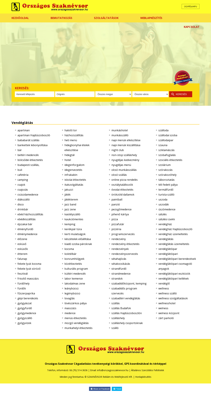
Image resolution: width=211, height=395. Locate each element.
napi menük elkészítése (125, 140)
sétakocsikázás (120, 264)
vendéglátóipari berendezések (177, 259)
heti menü (70, 140)
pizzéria (116, 229)
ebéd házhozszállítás (30, 214)
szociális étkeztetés (170, 160)
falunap (22, 259)
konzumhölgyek (74, 259)
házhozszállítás (73, 135)
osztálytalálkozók (122, 184)
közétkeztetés (73, 264)
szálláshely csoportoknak (127, 323)
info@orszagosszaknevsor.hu (112, 370)
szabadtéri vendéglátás (125, 298)
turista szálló (166, 194)
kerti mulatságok (75, 234)
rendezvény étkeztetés (125, 244)
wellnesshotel (166, 303)
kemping (69, 224)
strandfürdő (118, 268)
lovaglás (69, 298)
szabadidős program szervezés (124, 291)
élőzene (22, 239)
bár (19, 150)
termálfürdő (165, 189)
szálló (115, 328)
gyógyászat (24, 303)
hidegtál (69, 155)
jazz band (70, 204)
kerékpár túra (73, 229)
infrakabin (70, 175)
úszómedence (166, 209)
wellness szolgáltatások (173, 298)
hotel (67, 160)
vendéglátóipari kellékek (173, 278)
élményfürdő (25, 229)
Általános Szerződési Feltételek (147, 370)
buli (19, 170)
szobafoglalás (167, 155)
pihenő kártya (120, 214)
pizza (114, 219)
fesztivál (22, 273)
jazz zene (70, 209)
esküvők (22, 249)
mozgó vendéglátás (76, 323)
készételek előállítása (77, 239)
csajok (21, 184)
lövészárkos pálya (75, 303)
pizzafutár (117, 224)
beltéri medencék (28, 155)
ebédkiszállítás (26, 219)
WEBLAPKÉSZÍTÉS (151, 18)
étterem (22, 254)
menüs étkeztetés (75, 318)
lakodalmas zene (74, 283)
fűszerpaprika (26, 293)
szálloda (163, 130)
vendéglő (164, 283)
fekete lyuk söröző (29, 268)
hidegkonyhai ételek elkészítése (77, 147)
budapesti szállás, (28, 165)
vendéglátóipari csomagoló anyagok (175, 266)
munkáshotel (119, 130)
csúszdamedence (27, 194)
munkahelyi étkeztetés (78, 328)
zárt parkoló (166, 318)
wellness (163, 288)
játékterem (71, 199)
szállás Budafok (121, 308)
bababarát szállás (28, 140)
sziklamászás (166, 150)
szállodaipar (165, 140)
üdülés (162, 214)
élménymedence (27, 234)
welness (163, 308)
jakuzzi (68, 189)
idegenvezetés (73, 170)
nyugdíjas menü (121, 165)
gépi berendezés (27, 298)
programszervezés (123, 234)
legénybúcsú (72, 293)
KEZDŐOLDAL (20, 18)
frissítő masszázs (28, 278)
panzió (115, 204)
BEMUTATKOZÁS (61, 18)
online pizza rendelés (124, 180)
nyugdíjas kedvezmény (125, 160)
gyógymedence (26, 313)
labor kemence (73, 278)
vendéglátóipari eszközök (174, 273)
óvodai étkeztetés (122, 189)
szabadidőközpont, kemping (129, 283)
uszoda (162, 199)
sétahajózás (118, 259)
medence (69, 313)
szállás (115, 303)
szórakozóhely (167, 175)
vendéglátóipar (167, 249)
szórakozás (165, 170)
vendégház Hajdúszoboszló (175, 229)
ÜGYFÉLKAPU (190, 6)
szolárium (164, 165)
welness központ (168, 313)
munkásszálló (119, 135)
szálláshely (118, 318)
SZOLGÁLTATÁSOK (106, 18)
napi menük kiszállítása (125, 145)
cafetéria (22, 175)
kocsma (69, 249)
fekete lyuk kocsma (29, 264)
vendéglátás (165, 239)
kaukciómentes (73, 219)
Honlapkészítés (143, 376)
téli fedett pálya (168, 184)
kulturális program (76, 268)
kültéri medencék (75, 273)
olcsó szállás (119, 175)
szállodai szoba (167, 135)
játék (67, 194)
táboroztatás (166, 180)
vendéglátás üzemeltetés (173, 244)
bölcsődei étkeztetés (30, 160)
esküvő (21, 244)
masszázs (70, 308)
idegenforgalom (74, 165)
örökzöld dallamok (122, 194)
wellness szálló (167, 293)
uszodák (163, 204)
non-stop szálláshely (124, 155)
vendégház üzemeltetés (173, 234)
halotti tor (70, 130)
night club (117, 150)
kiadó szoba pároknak (78, 244)
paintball (116, 199)
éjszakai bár (24, 224)
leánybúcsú (71, 288)
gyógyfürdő (24, 308)
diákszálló (23, 199)
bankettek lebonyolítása (32, 145)
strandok (117, 278)
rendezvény (118, 239)
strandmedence (121, 273)
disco (20, 204)
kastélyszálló (72, 214)
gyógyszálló (24, 318)
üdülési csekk (166, 219)
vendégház (165, 224)
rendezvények (120, 249)
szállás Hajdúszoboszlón (126, 313)
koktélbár (70, 254)
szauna (162, 145)
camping (22, 180)
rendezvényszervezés (124, 254)
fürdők (21, 288)
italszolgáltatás (73, 184)
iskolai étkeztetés (75, 180)
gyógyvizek (24, 323)
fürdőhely (23, 283)
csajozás (22, 189)
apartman (23, 130)
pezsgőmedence (121, 209)
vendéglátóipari (168, 254)
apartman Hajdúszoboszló (33, 135)
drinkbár (22, 209)
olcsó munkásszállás (124, 170)
